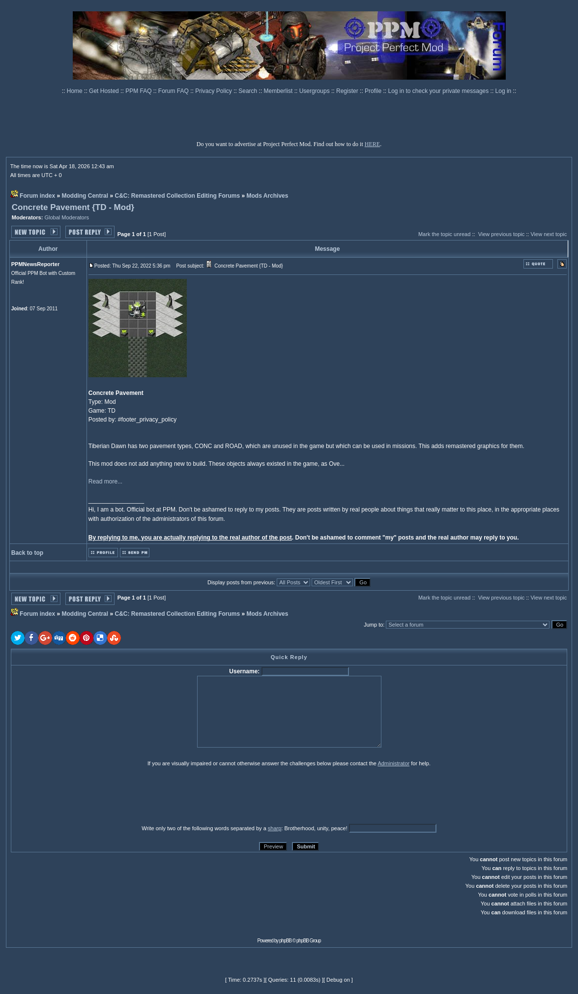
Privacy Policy (214, 91)
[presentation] (87, 795)
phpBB (285, 940)
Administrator (393, 763)
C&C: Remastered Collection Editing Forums (177, 195)
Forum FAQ (174, 91)
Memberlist (279, 91)
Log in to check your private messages (439, 91)
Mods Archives (268, 195)
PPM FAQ (139, 91)
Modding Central (84, 195)
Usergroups (315, 91)
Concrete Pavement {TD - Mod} (73, 207)
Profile (374, 91)
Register (348, 91)
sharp (275, 828)
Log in (503, 91)
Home (75, 91)
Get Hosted (104, 91)
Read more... (105, 481)
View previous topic (501, 234)
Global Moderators (66, 217)
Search (248, 91)
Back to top (27, 552)
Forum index (37, 195)
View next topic (548, 234)
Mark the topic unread (444, 234)
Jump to (373, 625)
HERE (372, 144)
